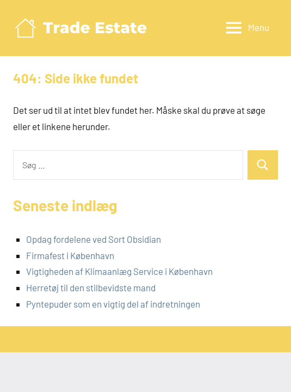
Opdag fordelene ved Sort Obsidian (93, 239)
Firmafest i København (70, 255)
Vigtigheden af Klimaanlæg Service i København (119, 271)
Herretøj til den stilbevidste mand (91, 287)
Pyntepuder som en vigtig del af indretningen (113, 303)
